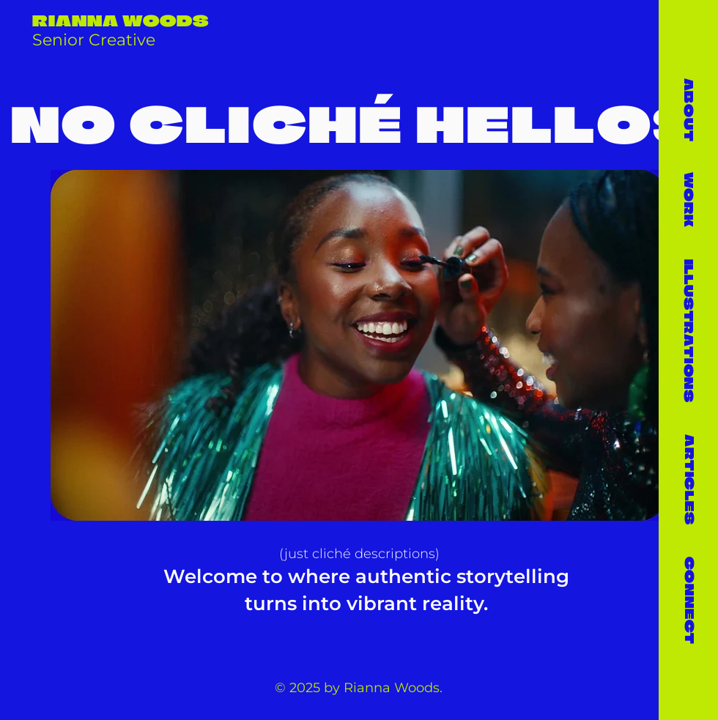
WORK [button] (689, 199)
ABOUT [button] (689, 109)
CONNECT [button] (689, 600)
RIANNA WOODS (121, 20)
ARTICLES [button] (689, 479)
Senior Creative (93, 40)
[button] (689, 330)
